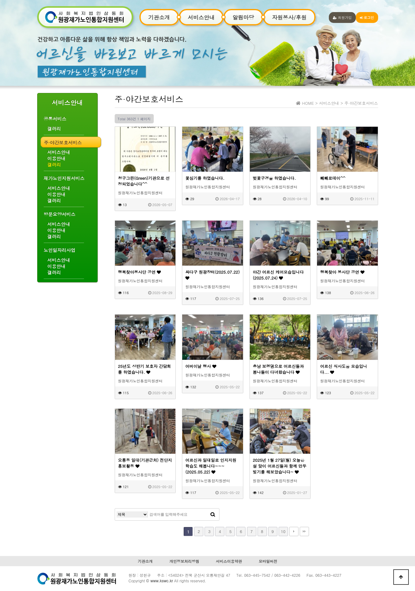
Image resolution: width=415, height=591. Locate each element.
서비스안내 (201, 17)
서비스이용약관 (229, 561)
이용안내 (56, 158)
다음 (293, 531)
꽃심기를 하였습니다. (204, 178)
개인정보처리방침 (184, 561)
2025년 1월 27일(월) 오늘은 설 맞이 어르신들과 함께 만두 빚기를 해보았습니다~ (280, 466)
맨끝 (304, 531)
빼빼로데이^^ (332, 178)
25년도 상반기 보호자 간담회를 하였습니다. (144, 369)
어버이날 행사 (200, 366)
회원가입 (342, 17)
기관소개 (159, 17)
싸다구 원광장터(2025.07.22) (212, 274)
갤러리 (54, 129)
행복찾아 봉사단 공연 (342, 272)
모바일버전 (268, 561)
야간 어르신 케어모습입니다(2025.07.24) (278, 275)
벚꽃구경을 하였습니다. (274, 178)
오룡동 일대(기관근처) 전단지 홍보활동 (145, 463)
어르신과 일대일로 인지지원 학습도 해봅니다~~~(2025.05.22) (210, 466)
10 (283, 531)
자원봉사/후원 (289, 17)
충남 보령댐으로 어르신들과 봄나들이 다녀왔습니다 (278, 369)
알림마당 (243, 17)
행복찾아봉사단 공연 (139, 272)
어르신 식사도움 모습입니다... (343, 369)
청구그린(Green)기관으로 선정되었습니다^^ (144, 181)
